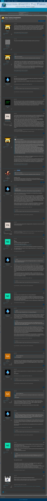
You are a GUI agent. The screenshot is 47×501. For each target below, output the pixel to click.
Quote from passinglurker (19, 139)
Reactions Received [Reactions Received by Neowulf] (5, 248)
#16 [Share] (43, 369)
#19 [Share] (43, 442)
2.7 (17, 13)
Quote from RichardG (19, 56)
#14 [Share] (43, 308)
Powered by (23, 499)
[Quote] (43, 35)
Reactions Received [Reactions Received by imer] (5, 180)
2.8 (18, 13)
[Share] (44, 21)
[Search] (44, 1)
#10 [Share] (43, 222)
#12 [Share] (43, 256)
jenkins (27, 12)
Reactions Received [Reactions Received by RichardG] (5, 48)
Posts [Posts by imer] (4, 181)
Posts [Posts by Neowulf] (4, 249)
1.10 (34, 13)
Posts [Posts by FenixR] (4, 486)
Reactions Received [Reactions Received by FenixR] (5, 485)
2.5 (14, 13)
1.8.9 (30, 13)
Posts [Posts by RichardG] (4, 49)
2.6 (15, 13)
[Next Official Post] (41, 182)
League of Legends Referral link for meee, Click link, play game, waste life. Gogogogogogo (27, 486)
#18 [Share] (43, 410)
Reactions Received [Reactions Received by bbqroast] (5, 33)
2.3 (12, 13)
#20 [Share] (43, 475)
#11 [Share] (43, 238)
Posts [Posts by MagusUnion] (4, 86)
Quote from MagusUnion (19, 355)
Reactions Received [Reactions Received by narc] (5, 362)
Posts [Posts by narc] (4, 363)
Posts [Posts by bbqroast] (4, 34)
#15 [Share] (43, 353)
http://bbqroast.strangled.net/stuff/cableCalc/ (20, 33)
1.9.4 (32, 13)
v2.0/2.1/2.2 (10, 13)
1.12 (38, 13)
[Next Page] (6, 21)
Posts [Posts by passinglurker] (4, 231)
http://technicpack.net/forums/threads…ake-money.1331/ (22, 244)
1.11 (36, 13)
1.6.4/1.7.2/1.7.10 (26, 13)
